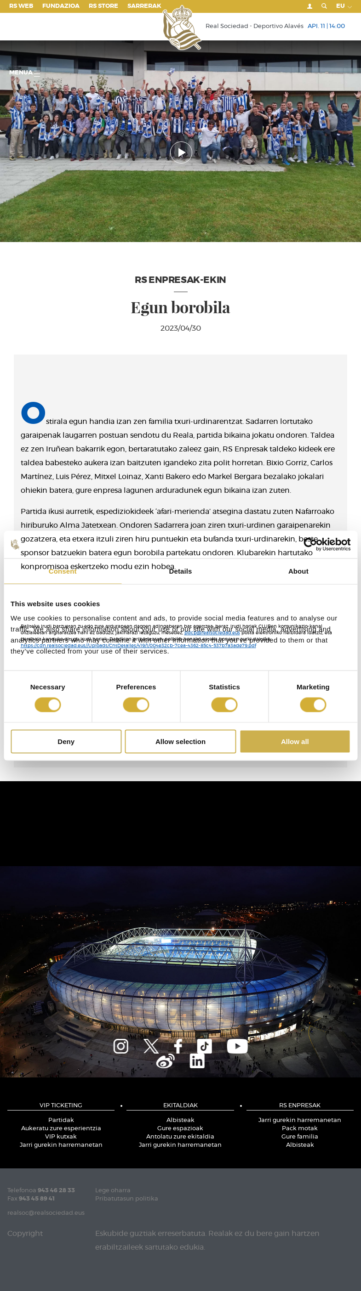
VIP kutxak (61, 1137)
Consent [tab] (63, 571)
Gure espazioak (180, 1129)
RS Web (21, 6)
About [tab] (298, 571)
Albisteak (180, 1120)
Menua (24, 73)
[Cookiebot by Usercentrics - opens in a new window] (310, 544)
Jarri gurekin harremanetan (61, 1145)
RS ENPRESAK (300, 1106)
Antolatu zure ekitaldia (180, 1137)
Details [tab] (180, 571)
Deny (65, 741)
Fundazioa (61, 6)
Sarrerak (144, 6)
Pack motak (300, 1129)
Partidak (61, 1120)
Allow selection (180, 741)
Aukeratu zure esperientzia (61, 1129)
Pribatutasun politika (126, 1199)
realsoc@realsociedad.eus (46, 1213)
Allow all (295, 741)
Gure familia (299, 1137)
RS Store (103, 6)
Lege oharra (113, 1191)
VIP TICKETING (61, 1106)
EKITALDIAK (180, 1106)
